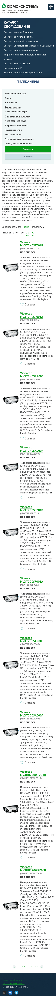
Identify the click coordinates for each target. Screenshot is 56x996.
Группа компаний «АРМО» (13, 983)
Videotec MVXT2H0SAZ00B (37, 376)
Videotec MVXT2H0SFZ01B (37, 245)
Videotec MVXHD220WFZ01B (37, 775)
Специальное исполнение (17, 116)
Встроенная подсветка (16, 125)
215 (37, 966)
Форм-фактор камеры (16, 111)
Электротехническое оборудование (23, 72)
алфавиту (37, 227)
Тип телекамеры (13, 107)
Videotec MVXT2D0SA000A (37, 715)
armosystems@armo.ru (12, 980)
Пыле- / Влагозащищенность (19, 143)
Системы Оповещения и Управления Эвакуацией (29, 45)
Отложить (30, 304)
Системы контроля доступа (18, 36)
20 (27, 232)
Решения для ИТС (13, 67)
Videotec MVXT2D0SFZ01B (37, 510)
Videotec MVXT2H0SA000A (37, 450)
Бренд (8, 98)
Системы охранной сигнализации (21, 50)
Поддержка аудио (13, 130)
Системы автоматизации (17, 63)
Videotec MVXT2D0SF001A (37, 581)
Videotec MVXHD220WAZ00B (37, 870)
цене (26, 227)
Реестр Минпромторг (15, 93)
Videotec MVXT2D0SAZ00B (37, 641)
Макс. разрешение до (15, 120)
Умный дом (10, 59)
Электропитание (13, 134)
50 (33, 232)
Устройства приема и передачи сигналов (25, 54)
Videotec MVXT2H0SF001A (37, 317)
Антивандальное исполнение (19, 139)
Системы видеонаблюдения (18, 32)
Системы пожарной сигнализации (21, 41)
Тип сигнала (11, 102)
